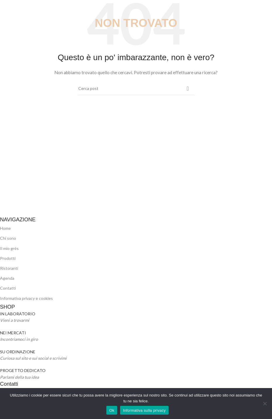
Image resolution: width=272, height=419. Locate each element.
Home (5, 228)
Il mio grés (9, 248)
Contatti (8, 288)
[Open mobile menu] (5, 9)
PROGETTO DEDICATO (23, 370)
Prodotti (7, 258)
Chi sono (8, 238)
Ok (111, 410)
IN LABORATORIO (17, 313)
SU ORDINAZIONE (17, 351)
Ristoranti (9, 268)
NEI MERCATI (13, 332)
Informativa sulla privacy (144, 410)
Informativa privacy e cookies (26, 298)
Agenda (7, 278)
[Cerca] (136, 88)
